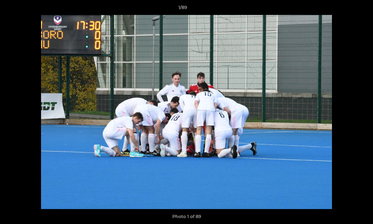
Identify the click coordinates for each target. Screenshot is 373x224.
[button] (347, 9)
